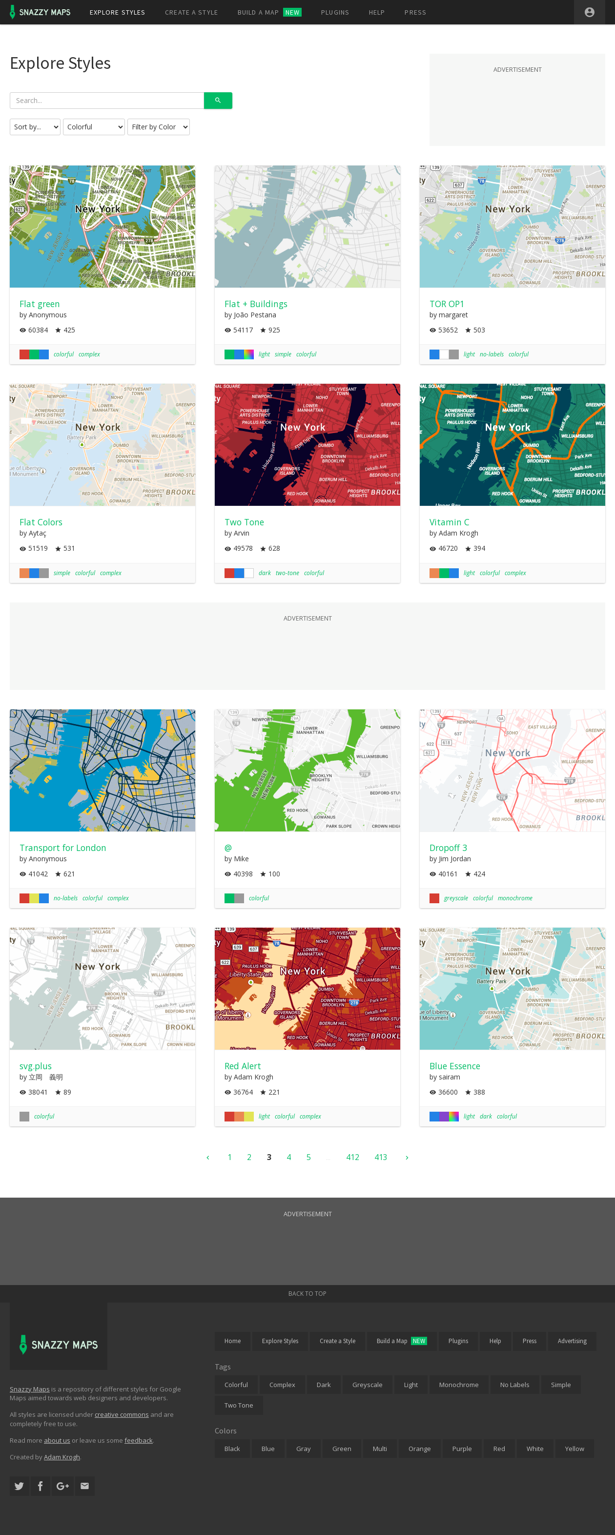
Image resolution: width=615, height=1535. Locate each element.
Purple (462, 1448)
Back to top (307, 1293)
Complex (282, 1384)
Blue (268, 1448)
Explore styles (118, 12)
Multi (380, 1448)
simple (283, 354)
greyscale (456, 898)
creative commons (122, 1414)
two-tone (287, 573)
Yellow (574, 1448)
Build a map (270, 12)
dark (265, 573)
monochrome (515, 898)
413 (381, 1157)
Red (499, 1448)
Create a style (191, 12)
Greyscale (367, 1384)
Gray (303, 1448)
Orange (420, 1448)
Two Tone (239, 1405)
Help (377, 12)
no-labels (492, 354)
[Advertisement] (517, 99)
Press (416, 12)
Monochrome (459, 1384)
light (264, 354)
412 (352, 1157)
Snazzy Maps (30, 1389)
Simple (561, 1384)
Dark (324, 1384)
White (535, 1448)
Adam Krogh (62, 1456)
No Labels (515, 1384)
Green (341, 1448)
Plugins (335, 12)
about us (57, 1440)
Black (232, 1448)
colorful (64, 354)
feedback (138, 1440)
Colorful (236, 1384)
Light (411, 1384)
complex (89, 354)
